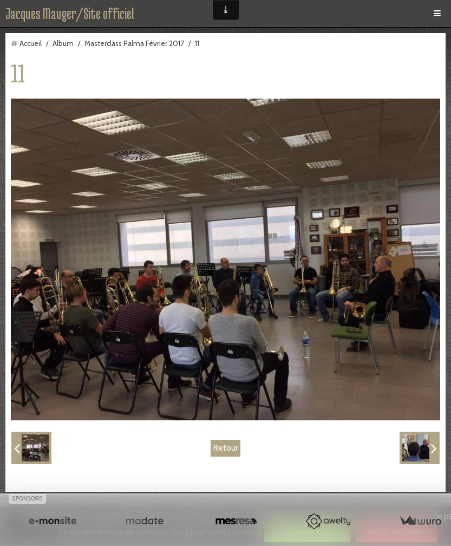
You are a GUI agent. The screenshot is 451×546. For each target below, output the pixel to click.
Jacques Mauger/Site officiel (69, 13)
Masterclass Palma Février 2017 (134, 43)
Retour (225, 448)
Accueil (30, 43)
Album (63, 43)
